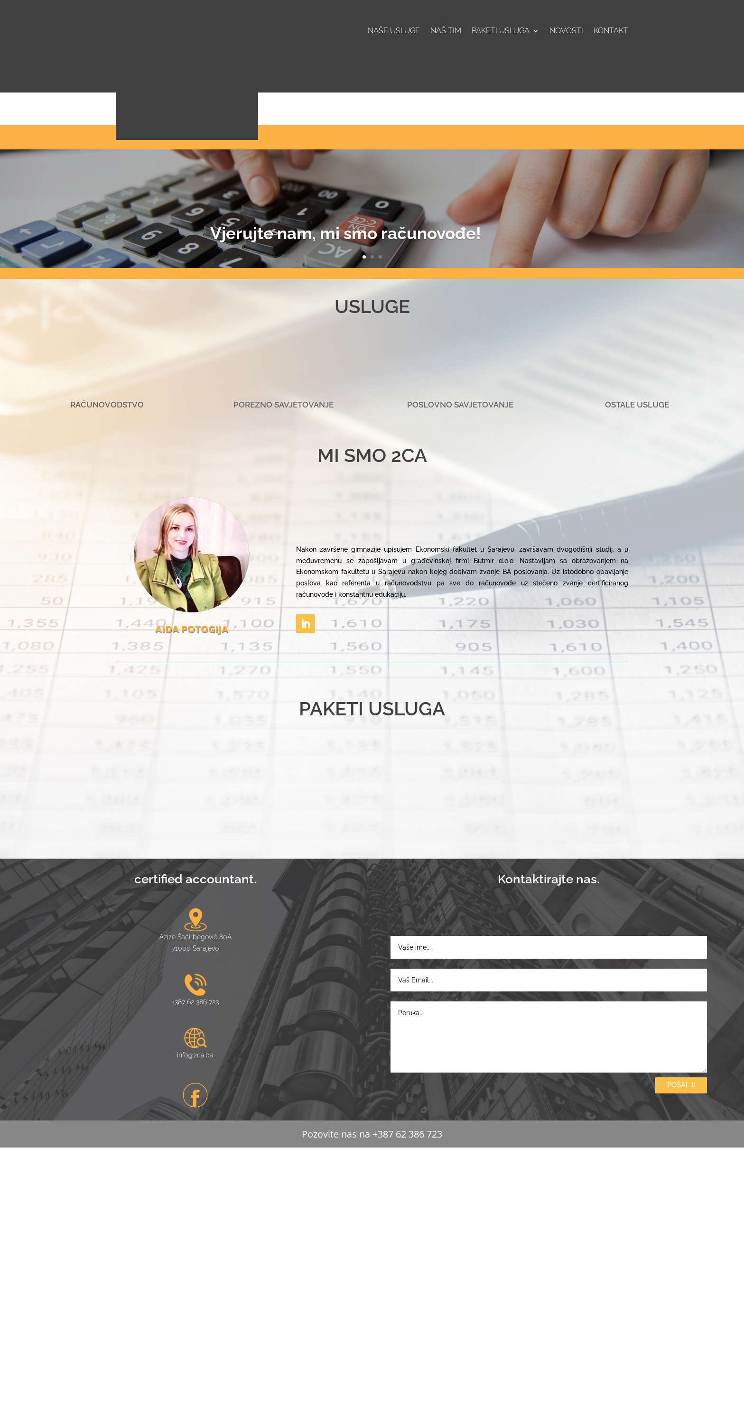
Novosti (566, 31)
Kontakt (611, 31)
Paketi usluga (501, 31)
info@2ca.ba (195, 1314)
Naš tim (445, 31)
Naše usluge (394, 31)
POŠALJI (681, 1344)
